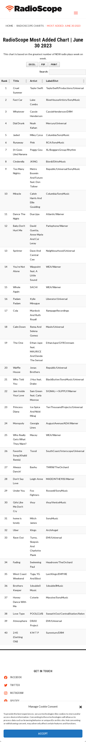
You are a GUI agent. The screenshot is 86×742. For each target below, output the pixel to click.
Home (9, 25)
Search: (43, 71)
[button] (80, 706)
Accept (43, 733)
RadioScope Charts (30, 25)
